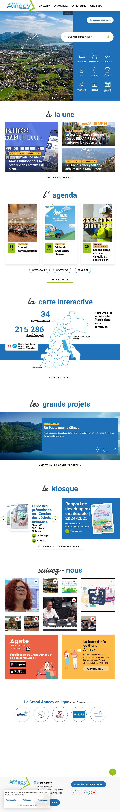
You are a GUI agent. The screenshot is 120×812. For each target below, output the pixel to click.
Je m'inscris (96, 668)
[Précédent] (98, 449)
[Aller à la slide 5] (64, 98)
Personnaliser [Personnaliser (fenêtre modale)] (43, 800)
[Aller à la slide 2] (55, 98)
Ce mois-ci (83, 270)
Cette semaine (39, 270)
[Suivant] (105, 449)
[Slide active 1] (52, 98)
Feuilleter (41, 540)
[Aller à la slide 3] (58, 98)
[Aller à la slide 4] (61, 98)
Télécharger (43, 535)
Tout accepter (11, 800)
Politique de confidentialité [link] (27, 806)
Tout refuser (27, 800)
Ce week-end (62, 270)
